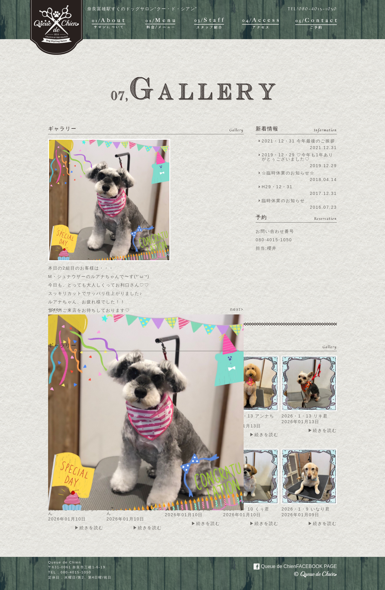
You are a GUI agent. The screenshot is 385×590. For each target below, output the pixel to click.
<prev (55, 309)
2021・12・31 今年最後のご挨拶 (298, 141)
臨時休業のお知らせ (283, 200)
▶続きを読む (264, 434)
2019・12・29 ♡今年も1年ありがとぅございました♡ (297, 156)
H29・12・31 (279, 186)
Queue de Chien (291, 565)
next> (237, 309)
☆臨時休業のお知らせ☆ (288, 172)
